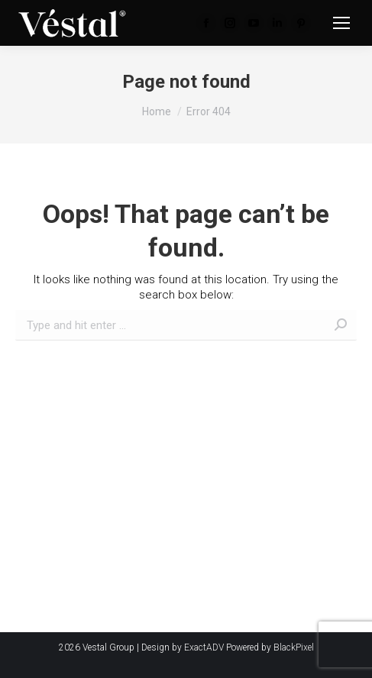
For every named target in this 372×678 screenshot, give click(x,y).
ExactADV (204, 647)
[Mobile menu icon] (341, 23)
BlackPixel (293, 647)
